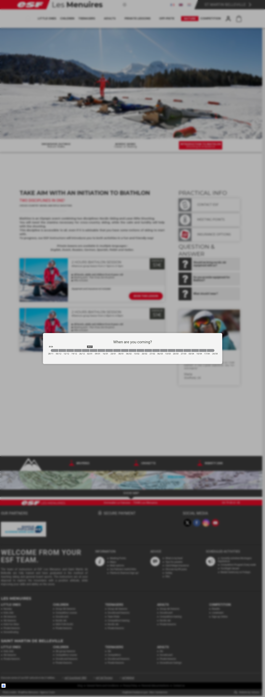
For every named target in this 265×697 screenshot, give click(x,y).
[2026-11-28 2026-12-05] (54, 350)
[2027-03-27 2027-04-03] (187, 350)
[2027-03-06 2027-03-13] (164, 350)
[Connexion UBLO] (3, 686)
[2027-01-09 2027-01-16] (101, 350)
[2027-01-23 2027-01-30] (117, 350)
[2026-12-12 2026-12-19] (70, 350)
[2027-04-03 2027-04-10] (195, 350)
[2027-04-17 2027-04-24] (210, 350)
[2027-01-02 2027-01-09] (93, 350)
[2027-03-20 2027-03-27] (179, 350)
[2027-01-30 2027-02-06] (125, 350)
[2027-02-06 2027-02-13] (132, 350)
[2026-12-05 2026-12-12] (62, 350)
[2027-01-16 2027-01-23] (109, 350)
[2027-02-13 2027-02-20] (140, 350)
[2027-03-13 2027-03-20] (171, 350)
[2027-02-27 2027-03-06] (156, 350)
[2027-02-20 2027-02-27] (148, 350)
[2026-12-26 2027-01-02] (85, 350)
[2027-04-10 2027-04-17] (203, 350)
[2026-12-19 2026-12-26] (78, 350)
